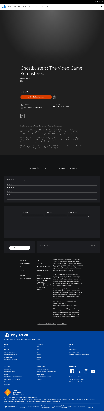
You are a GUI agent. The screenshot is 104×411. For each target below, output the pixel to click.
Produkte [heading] (40, 344)
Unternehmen (8, 357)
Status (6, 374)
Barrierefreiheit (73, 349)
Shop (43, 7)
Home (6, 339)
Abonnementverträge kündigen (94, 406)
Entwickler (39, 379)
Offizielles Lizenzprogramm (44, 382)
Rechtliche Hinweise (23, 406)
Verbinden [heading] (72, 366)
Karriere (6, 349)
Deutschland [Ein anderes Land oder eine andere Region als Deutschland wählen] (10, 406)
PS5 (15, 7)
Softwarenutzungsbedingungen (77, 407)
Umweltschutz (73, 347)
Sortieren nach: (73, 212)
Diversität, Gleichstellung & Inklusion (79, 354)
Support (49, 7)
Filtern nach (49, 212)
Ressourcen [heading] (41, 366)
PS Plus (25, 7)
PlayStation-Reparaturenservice (13, 377)
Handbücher (7, 384)
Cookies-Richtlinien (64, 406)
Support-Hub (7, 369)
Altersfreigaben (41, 374)
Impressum (7, 347)
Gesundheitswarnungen (59, 303)
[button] (20, 248)
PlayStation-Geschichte (10, 360)
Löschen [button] (92, 245)
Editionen (25, 212)
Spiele (9, 7)
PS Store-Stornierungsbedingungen (46, 371)
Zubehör (31, 7)
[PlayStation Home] (4, 7)
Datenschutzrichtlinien (33, 407)
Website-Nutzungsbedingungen (47, 406)
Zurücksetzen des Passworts (12, 379)
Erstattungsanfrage (9, 382)
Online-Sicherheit (74, 352)
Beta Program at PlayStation (77, 382)
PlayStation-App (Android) (76, 379)
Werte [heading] (71, 344)
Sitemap (57, 407)
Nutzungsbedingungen (43, 369)
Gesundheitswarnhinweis (44, 377)
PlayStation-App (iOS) (75, 377)
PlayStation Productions (11, 354)
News (38, 7)
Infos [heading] (6, 344)
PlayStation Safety (9, 371)
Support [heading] (7, 366)
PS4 (19, 7)
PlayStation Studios (9, 352)
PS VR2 (38, 352)
